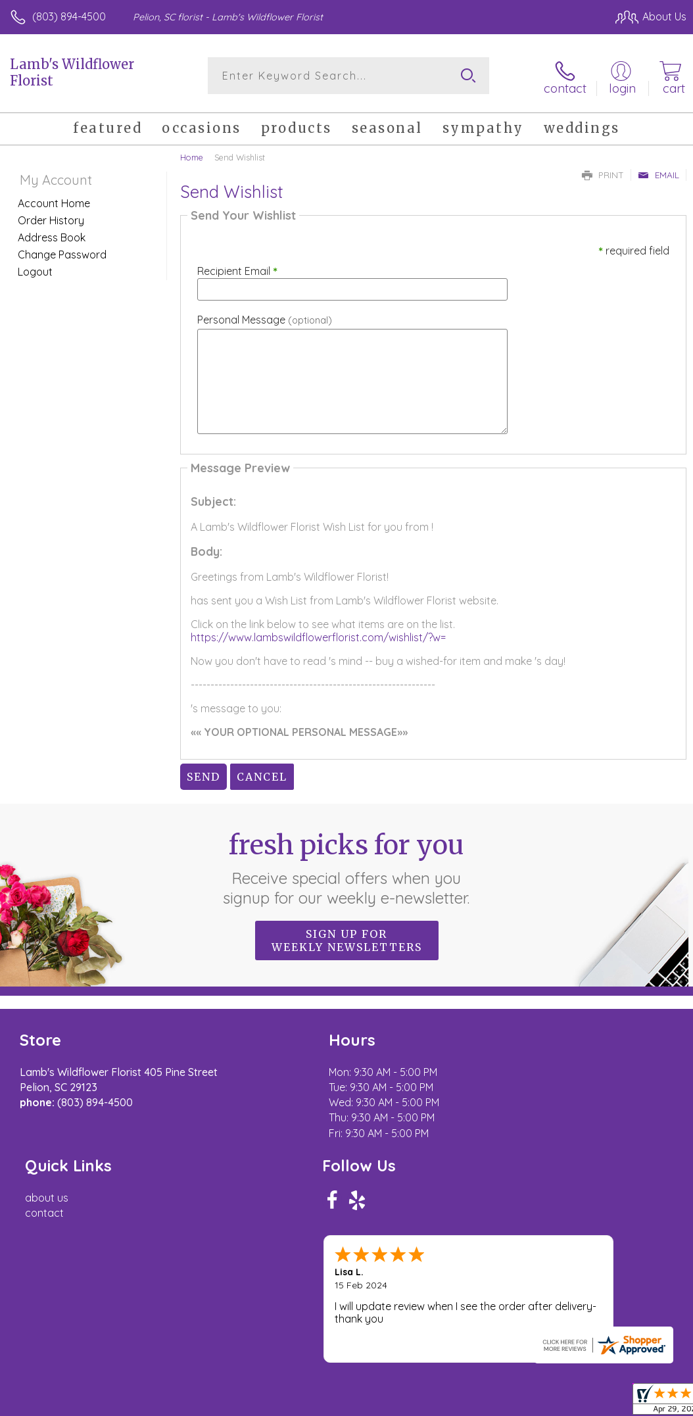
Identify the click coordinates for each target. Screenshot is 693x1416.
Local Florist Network (557, 1324)
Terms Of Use (385, 1324)
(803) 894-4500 (69, 16)
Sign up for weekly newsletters (347, 938)
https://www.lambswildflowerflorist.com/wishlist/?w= (318, 634)
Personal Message (264, 317)
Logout (35, 269)
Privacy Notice (462, 1324)
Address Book (51, 234)
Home (191, 154)
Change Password (62, 251)
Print (603, 172)
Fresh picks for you (346, 865)
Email (658, 172)
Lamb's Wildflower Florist (72, 72)
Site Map (638, 1324)
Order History (51, 217)
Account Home (54, 200)
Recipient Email (237, 268)
